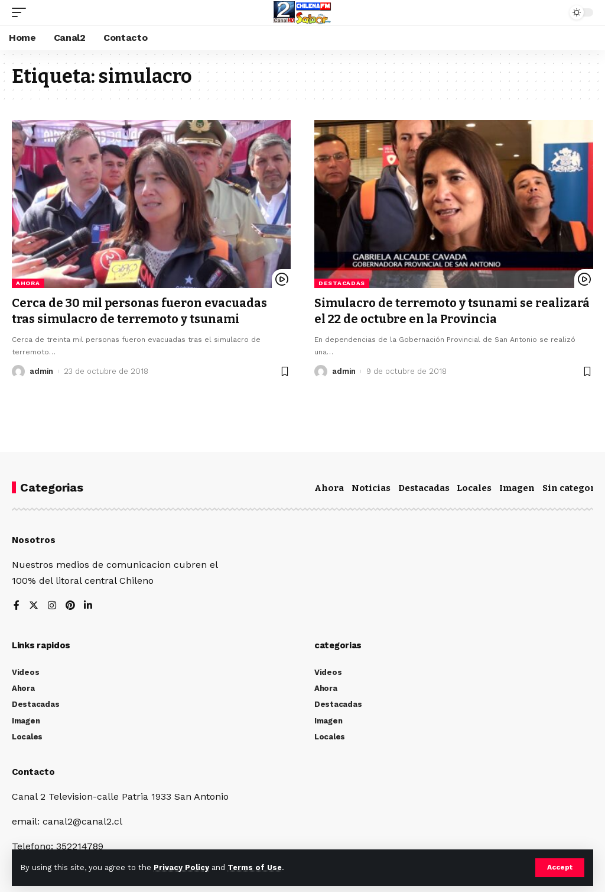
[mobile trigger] (22, 12)
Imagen (517, 488)
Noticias (371, 488)
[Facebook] (16, 606)
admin (42, 370)
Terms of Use (254, 867)
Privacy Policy (181, 867)
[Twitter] (33, 606)
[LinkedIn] (89, 606)
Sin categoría (573, 488)
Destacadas (341, 283)
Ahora (28, 283)
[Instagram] (52, 606)
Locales (474, 488)
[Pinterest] (70, 606)
